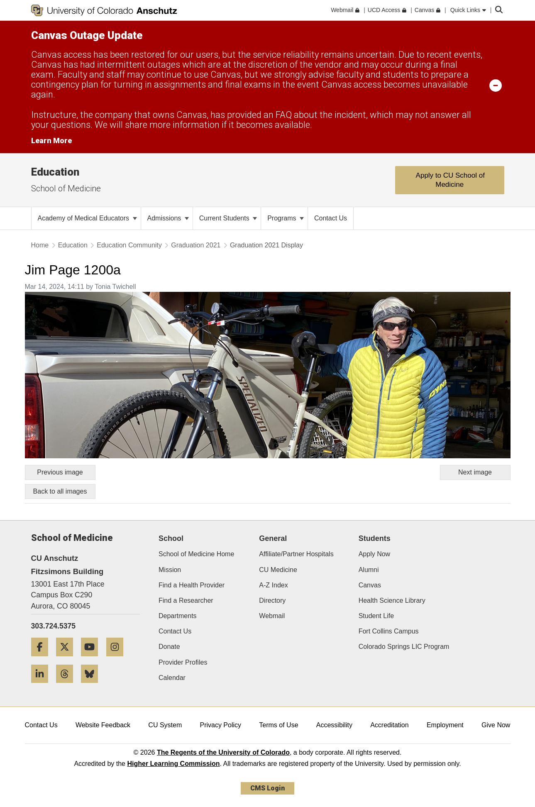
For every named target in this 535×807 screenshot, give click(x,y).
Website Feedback (103, 725)
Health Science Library (392, 600)
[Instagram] (117, 659)
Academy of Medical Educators (87, 218)
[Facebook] (42, 659)
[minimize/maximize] (495, 85)
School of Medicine (66, 188)
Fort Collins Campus (389, 631)
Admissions (168, 218)
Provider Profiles (183, 662)
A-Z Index (273, 585)
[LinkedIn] (42, 686)
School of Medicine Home (196, 554)
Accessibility (334, 725)
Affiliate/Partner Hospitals (296, 554)
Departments (178, 615)
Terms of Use (278, 725)
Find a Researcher (186, 600)
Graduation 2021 (195, 245)
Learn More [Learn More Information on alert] (51, 140)
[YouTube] (92, 659)
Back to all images (60, 491)
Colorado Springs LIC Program (404, 646)
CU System (165, 725)
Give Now (495, 725)
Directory (272, 600)
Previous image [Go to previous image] (60, 472)
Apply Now (374, 554)
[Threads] (67, 686)
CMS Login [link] (267, 788)
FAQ (284, 115)
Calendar (172, 677)
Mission (170, 569)
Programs (285, 218)
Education (55, 172)
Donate (169, 646)
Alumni (369, 569)
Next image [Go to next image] (475, 472)
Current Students (228, 218)
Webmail (272, 615)
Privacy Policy (220, 725)
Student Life (376, 615)
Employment (445, 725)
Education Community (129, 245)
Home (40, 245)
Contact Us (175, 631)
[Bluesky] (92, 686)
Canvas (370, 585)
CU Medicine (278, 569)
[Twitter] (67, 659)
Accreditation (389, 725)
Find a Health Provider (192, 585)
